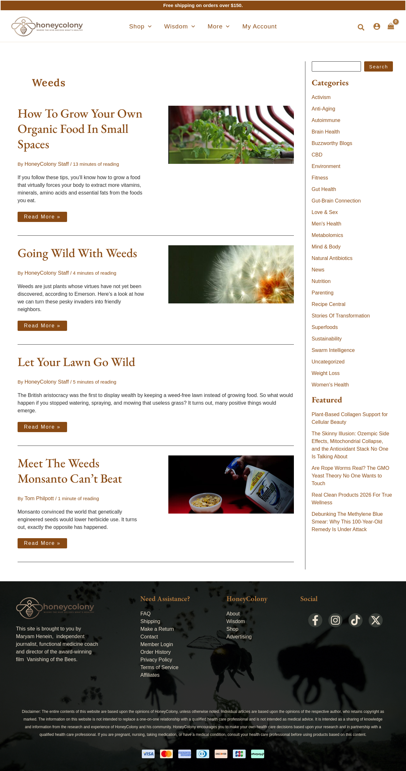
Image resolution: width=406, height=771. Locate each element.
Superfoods (325, 327)
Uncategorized (328, 361)
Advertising (239, 633)
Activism (321, 97)
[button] (151, 26)
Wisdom (235, 618)
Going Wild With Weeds (77, 252)
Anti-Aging (323, 108)
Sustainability (327, 338)
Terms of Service (159, 664)
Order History (155, 649)
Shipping (150, 618)
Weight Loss (326, 373)
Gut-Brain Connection (336, 200)
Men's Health (326, 223)
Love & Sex (325, 212)
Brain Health (326, 131)
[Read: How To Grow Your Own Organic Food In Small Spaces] (231, 134)
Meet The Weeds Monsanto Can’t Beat (70, 468)
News (318, 269)
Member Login (156, 641)
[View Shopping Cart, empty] (391, 26)
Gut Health (324, 189)
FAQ (145, 610)
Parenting (323, 292)
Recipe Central (329, 304)
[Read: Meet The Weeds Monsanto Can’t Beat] (231, 481)
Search (378, 66)
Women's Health (330, 384)
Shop (232, 626)
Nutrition (321, 281)
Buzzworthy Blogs (332, 143)
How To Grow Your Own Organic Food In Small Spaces (80, 128)
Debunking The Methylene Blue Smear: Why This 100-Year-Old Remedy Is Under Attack (347, 521)
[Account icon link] (376, 26)
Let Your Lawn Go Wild (76, 360)
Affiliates (149, 672)
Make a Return (157, 626)
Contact (149, 633)
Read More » (42, 214)
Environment (326, 166)
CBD (317, 154)
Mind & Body (326, 246)
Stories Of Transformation (341, 315)
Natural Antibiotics (332, 258)
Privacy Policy (156, 656)
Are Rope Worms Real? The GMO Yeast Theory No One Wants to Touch (350, 475)
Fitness (320, 177)
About (233, 610)
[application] (159, 26)
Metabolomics (327, 235)
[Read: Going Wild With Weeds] (231, 273)
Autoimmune (326, 120)
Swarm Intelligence (333, 350)
